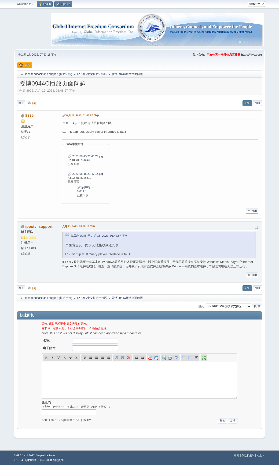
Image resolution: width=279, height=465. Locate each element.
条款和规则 (248, 455)
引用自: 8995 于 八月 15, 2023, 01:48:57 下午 (99, 235)
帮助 (236, 455)
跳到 (201, 306)
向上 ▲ (261, 455)
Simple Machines (45, 455)
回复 (247, 103)
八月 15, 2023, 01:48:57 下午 (82, 115)
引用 (252, 210)
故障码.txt (85, 187)
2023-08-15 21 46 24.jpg (85, 156)
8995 (29, 116)
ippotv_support (38, 227)
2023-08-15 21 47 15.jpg (85, 173)
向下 (21, 103)
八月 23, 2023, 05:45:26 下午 (78, 226)
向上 (21, 288)
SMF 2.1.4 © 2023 (24, 455)
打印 (257, 103)
